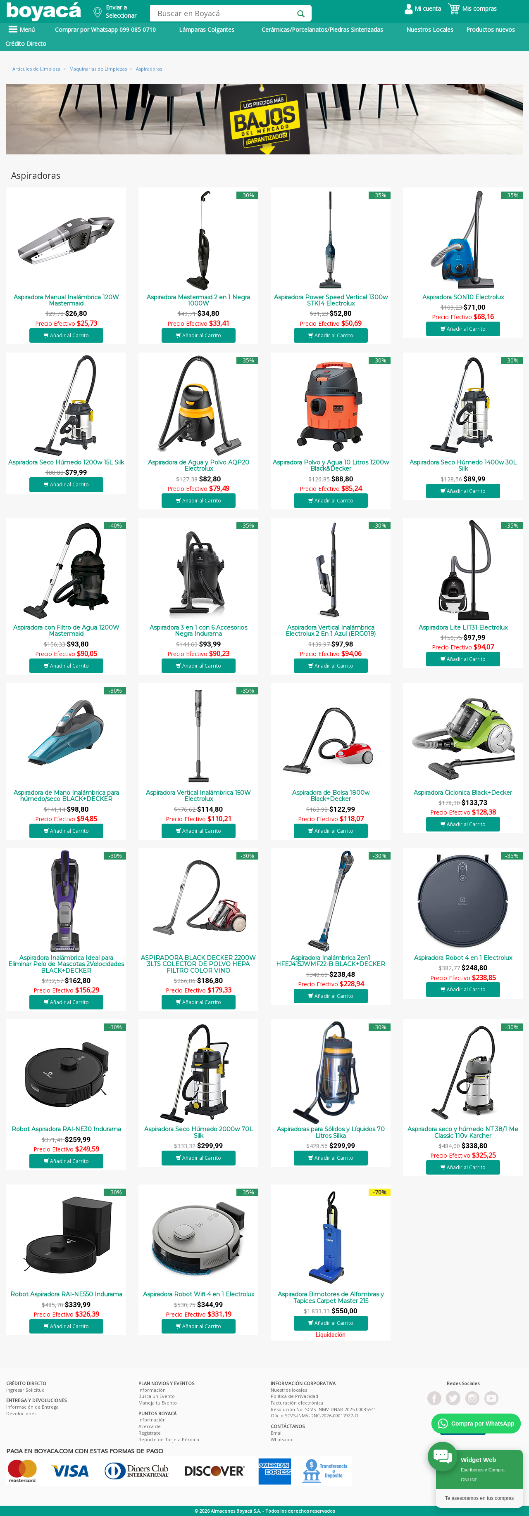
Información (152, 1390)
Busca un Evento (156, 1396)
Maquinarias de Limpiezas (98, 69)
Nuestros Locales (429, 29)
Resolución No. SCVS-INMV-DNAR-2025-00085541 (323, 1409)
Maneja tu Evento (157, 1403)
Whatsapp (281, 1439)
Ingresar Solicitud (25, 1390)
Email (277, 1433)
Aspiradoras (149, 69)
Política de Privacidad (294, 1396)
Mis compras (472, 8)
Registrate (149, 1433)
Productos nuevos (490, 29)
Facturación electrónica (297, 1403)
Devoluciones (21, 1413)
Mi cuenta (423, 8)
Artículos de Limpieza (36, 69)
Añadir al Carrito (66, 335)
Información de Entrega (32, 1407)
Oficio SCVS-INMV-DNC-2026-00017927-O (314, 1415)
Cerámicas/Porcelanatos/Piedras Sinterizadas (322, 29)
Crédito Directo (25, 43)
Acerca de (149, 1426)
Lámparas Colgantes (206, 29)
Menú (21, 29)
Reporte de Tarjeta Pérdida (168, 1439)
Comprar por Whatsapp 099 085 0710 (105, 29)
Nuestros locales (289, 1390)
